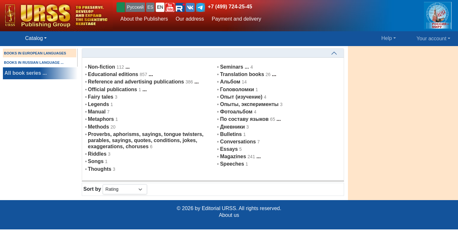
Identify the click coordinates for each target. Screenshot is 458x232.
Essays (229, 149)
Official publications (112, 89)
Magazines (233, 156)
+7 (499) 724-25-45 (230, 6)
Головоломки (237, 89)
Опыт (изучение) (241, 97)
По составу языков (244, 119)
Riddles (97, 154)
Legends (98, 104)
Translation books (242, 74)
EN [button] (160, 7)
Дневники (232, 127)
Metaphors (101, 119)
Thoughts (99, 169)
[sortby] (125, 189)
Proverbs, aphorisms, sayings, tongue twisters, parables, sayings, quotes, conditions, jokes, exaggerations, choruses (145, 140)
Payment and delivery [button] (236, 19)
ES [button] (150, 7)
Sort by (92, 189)
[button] (169, 7)
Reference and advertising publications (136, 81)
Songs (96, 161)
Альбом (230, 81)
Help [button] (386, 38)
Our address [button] (190, 19)
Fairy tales (100, 97)
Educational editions (113, 74)
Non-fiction (101, 67)
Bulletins (231, 134)
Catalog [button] (34, 38)
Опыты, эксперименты (249, 104)
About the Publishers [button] (144, 19)
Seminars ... (234, 67)
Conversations (238, 141)
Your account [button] (431, 38)
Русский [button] (135, 7)
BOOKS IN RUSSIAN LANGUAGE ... (33, 62)
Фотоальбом (236, 111)
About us (229, 215)
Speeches (232, 164)
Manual (97, 111)
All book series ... (26, 73)
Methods (98, 127)
